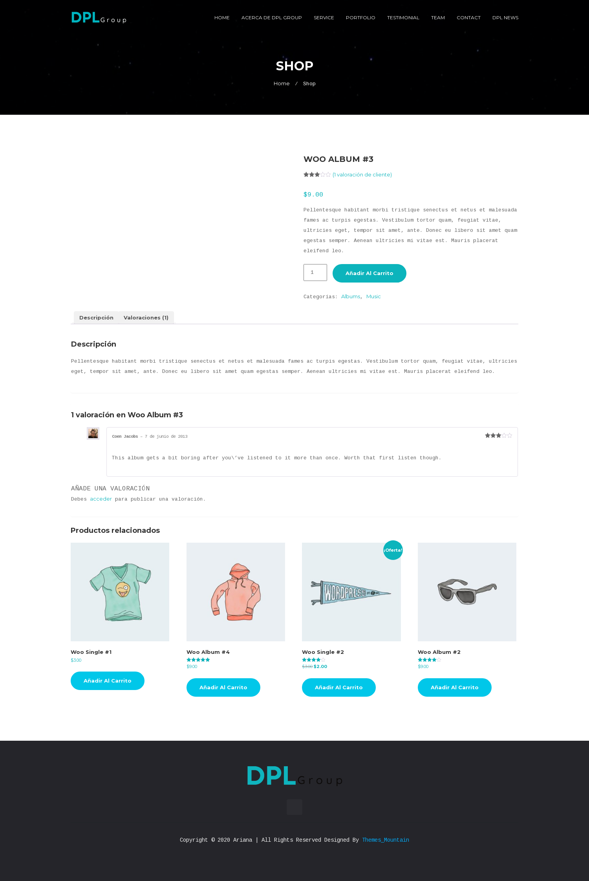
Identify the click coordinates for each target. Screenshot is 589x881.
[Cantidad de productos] (315, 272)
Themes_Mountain (385, 840)
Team (438, 17)
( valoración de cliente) (362, 174)
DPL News (505, 17)
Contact (469, 17)
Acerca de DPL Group (271, 17)
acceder (101, 499)
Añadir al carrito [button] (108, 680)
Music (373, 296)
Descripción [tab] (96, 317)
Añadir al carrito (369, 273)
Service (324, 17)
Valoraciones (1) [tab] (146, 317)
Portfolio (360, 17)
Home (222, 17)
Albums (350, 296)
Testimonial (403, 17)
